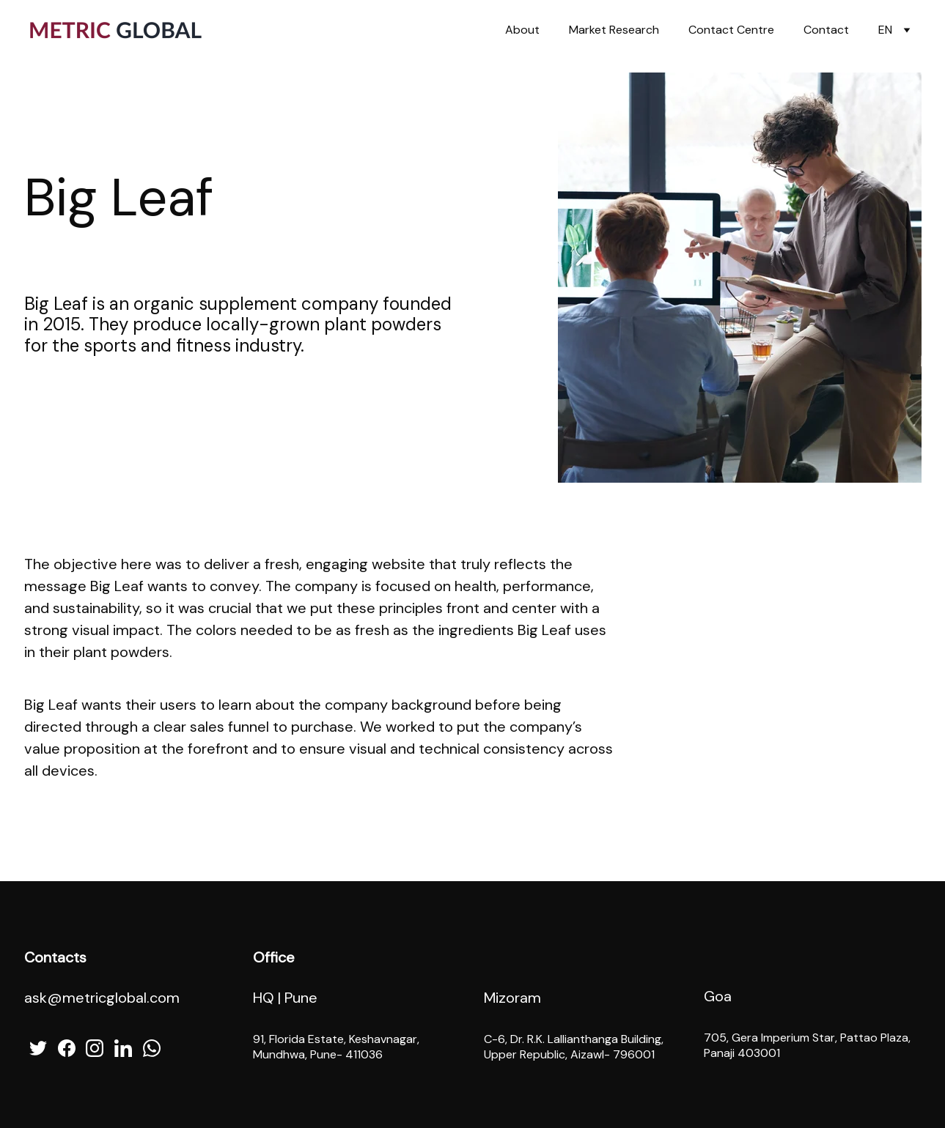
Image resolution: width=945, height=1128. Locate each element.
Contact (826, 30)
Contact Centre (731, 30)
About (522, 30)
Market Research (614, 30)
